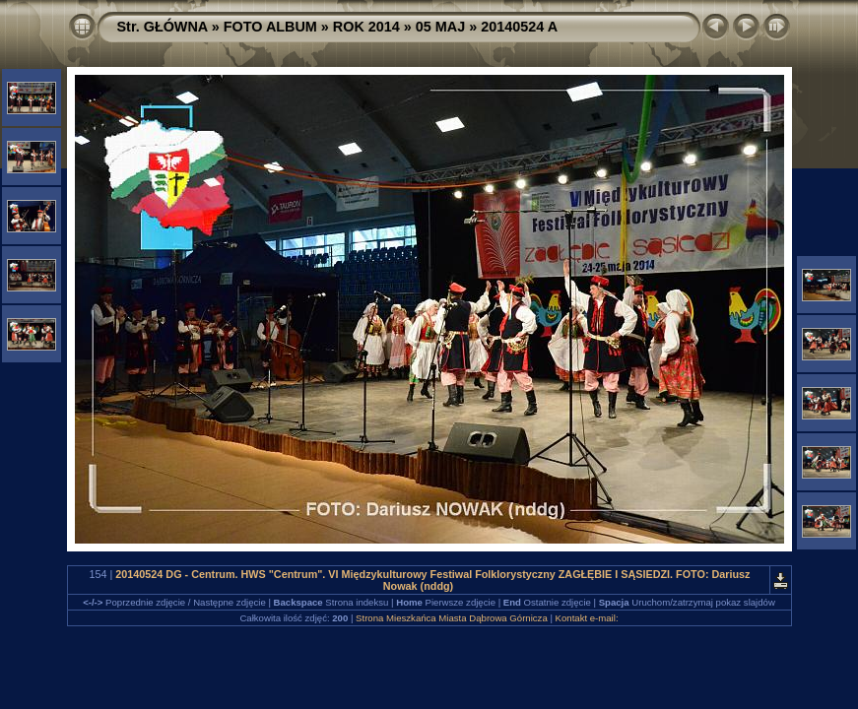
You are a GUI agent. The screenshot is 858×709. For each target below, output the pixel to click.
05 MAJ (440, 26)
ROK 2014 (366, 26)
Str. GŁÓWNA (162, 26)
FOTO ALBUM (270, 26)
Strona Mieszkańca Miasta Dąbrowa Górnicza (452, 617)
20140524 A (519, 26)
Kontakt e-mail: (587, 617)
